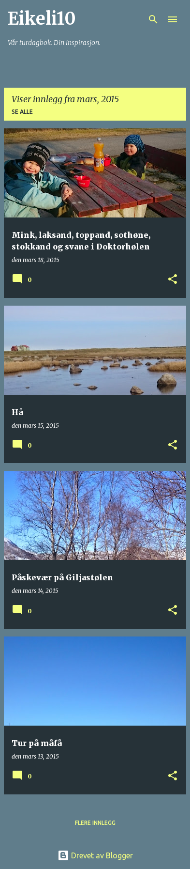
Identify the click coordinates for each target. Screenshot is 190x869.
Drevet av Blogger (95, 855)
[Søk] (153, 19)
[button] (172, 279)
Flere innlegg (95, 823)
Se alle (22, 112)
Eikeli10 (42, 19)
